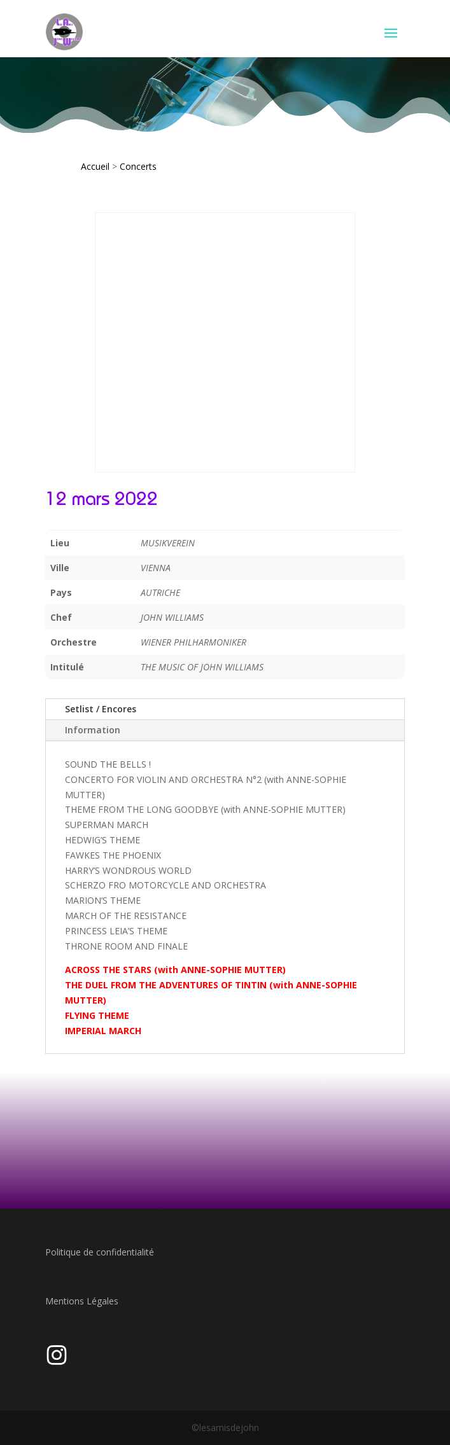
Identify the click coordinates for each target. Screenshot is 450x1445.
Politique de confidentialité (99, 1252)
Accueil (95, 166)
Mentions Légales (81, 1301)
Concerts (138, 166)
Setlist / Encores (100, 709)
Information (92, 730)
